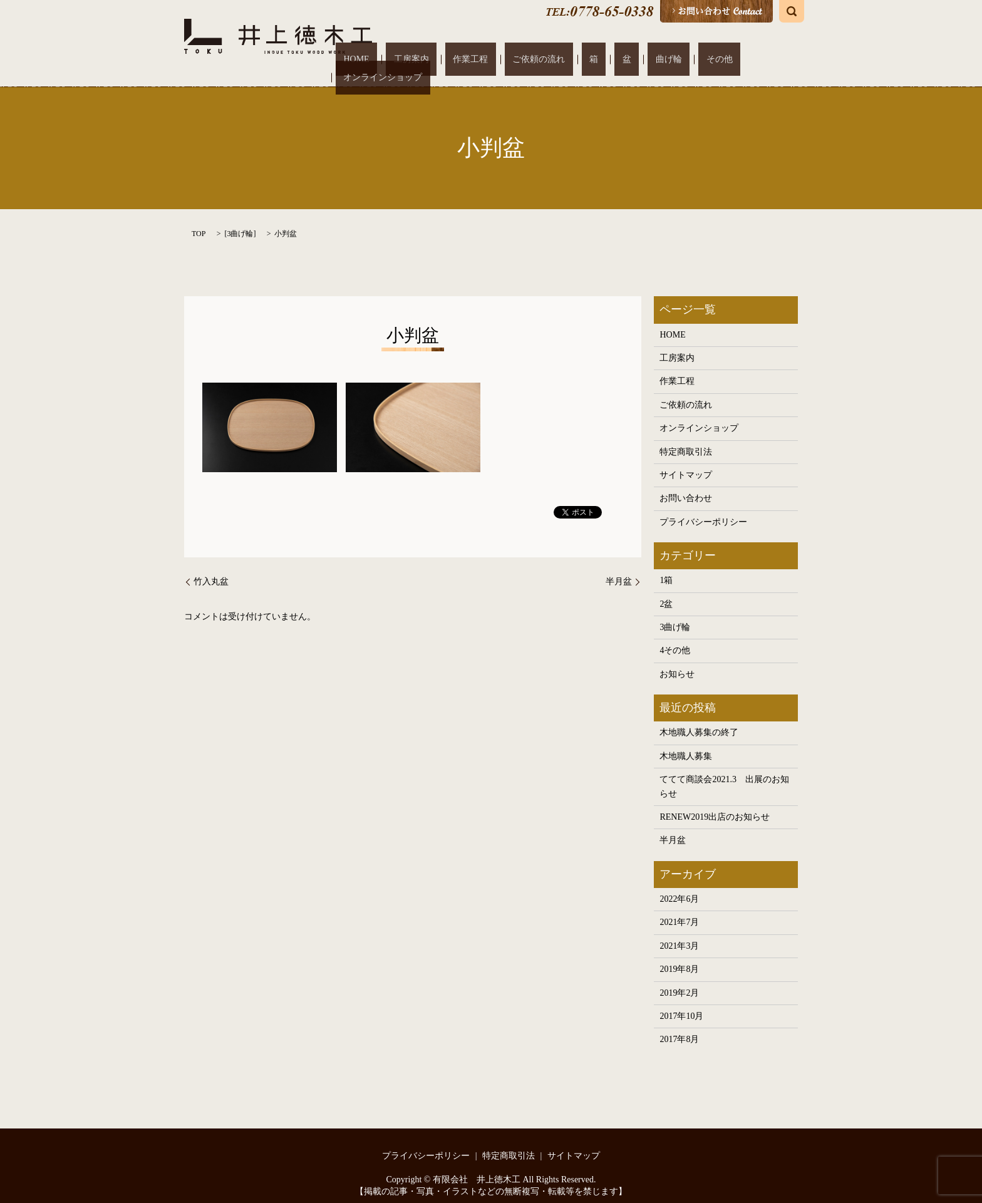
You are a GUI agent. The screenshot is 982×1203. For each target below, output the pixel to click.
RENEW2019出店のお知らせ (714, 804)
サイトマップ (685, 462)
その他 (693, 59)
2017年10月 (681, 1003)
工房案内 (477, 59)
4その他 (674, 638)
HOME (439, 59)
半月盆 (619, 569)
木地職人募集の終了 (698, 720)
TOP (198, 220)
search (791, 11)
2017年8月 (679, 1026)
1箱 (666, 567)
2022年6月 (679, 886)
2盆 (666, 591)
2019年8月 (679, 956)
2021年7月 (679, 909)
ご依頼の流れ (574, 59)
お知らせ (677, 661)
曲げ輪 (657, 59)
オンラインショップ (754, 59)
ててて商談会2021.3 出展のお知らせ (724, 773)
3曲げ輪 (240, 220)
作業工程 (521, 59)
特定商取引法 (685, 438)
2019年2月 (679, 979)
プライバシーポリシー (703, 509)
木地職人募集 (685, 743)
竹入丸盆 (211, 569)
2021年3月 (679, 932)
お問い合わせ (685, 485)
